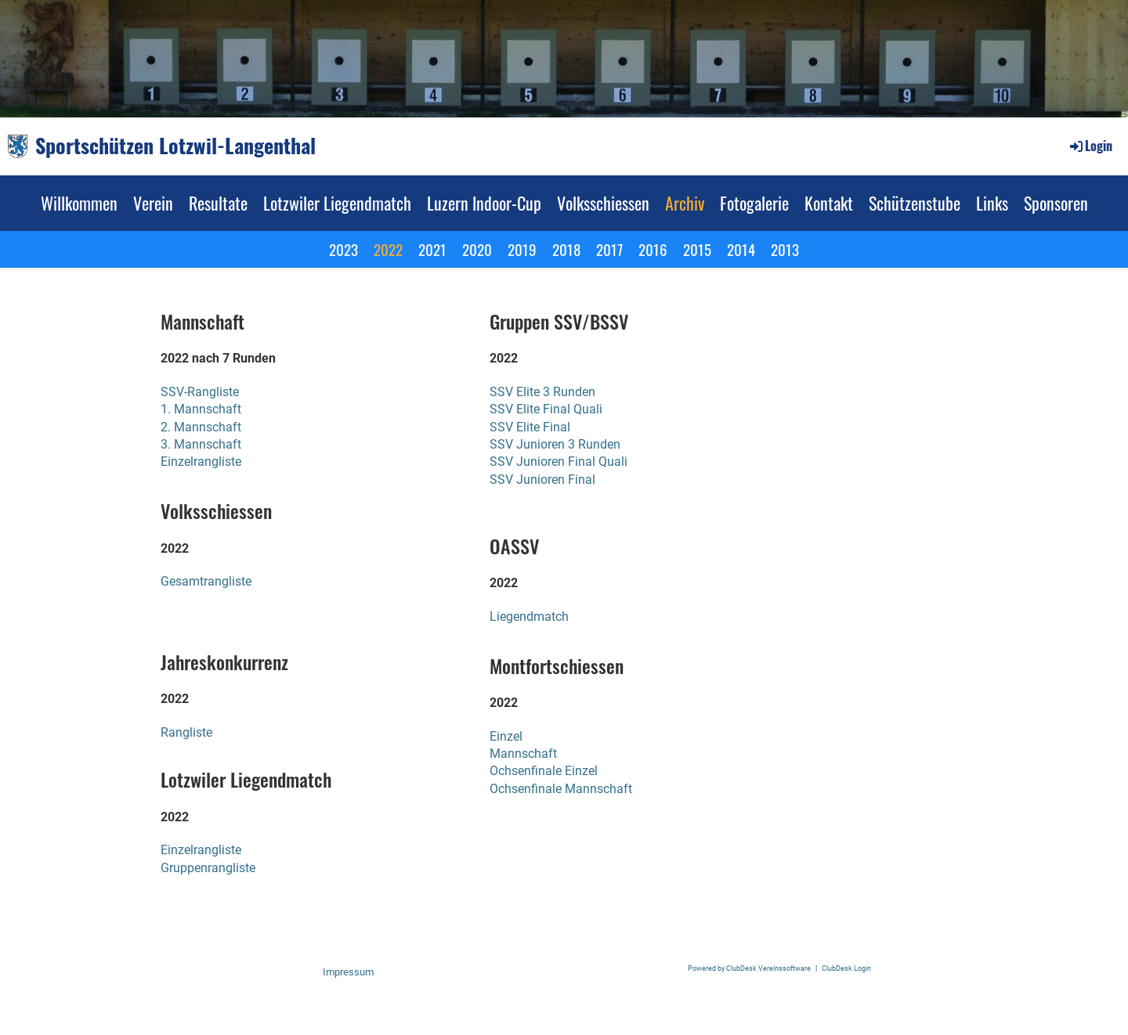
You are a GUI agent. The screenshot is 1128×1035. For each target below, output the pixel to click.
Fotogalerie (754, 202)
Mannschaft (523, 753)
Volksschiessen (603, 202)
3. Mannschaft (201, 444)
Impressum (348, 972)
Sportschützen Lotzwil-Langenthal (175, 146)
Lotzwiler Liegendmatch (337, 202)
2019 (522, 249)
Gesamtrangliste (206, 581)
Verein (153, 202)
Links (992, 202)
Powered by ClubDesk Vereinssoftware (749, 968)
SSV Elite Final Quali (546, 409)
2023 (343, 249)
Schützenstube (914, 202)
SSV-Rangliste (200, 391)
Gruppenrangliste (208, 867)
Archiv (684, 202)
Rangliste (186, 732)
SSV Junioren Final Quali (558, 461)
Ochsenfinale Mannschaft (561, 788)
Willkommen (79, 202)
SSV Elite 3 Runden (542, 391)
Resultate (218, 202)
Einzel (506, 736)
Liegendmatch (529, 616)
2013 (785, 249)
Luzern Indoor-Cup (484, 202)
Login (1090, 145)
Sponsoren (1056, 202)
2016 (652, 249)
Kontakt (828, 202)
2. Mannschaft (201, 427)
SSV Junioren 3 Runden (555, 444)
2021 (432, 249)
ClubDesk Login (846, 968)
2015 (697, 249)
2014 (741, 249)
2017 (609, 249)
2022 (388, 249)
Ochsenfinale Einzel (544, 770)
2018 (566, 249)
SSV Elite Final (530, 427)
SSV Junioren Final (542, 479)
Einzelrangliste (201, 461)
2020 (477, 249)
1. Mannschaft (201, 409)
